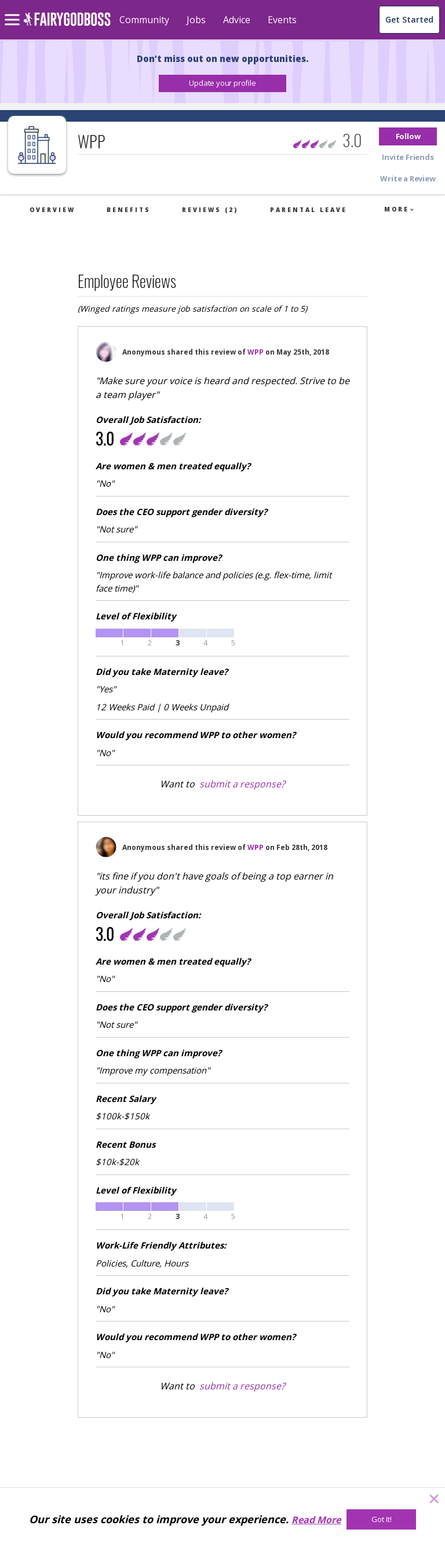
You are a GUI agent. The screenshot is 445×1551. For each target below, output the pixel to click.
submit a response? (242, 784)
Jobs (196, 19)
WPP (255, 352)
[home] (67, 25)
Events (282, 19)
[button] (222, 83)
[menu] (14, 10)
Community (144, 19)
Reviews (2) (210, 210)
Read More (316, 1519)
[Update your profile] (222, 83)
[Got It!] (381, 1519)
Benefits (129, 210)
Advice (236, 19)
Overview (52, 210)
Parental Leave (308, 210)
